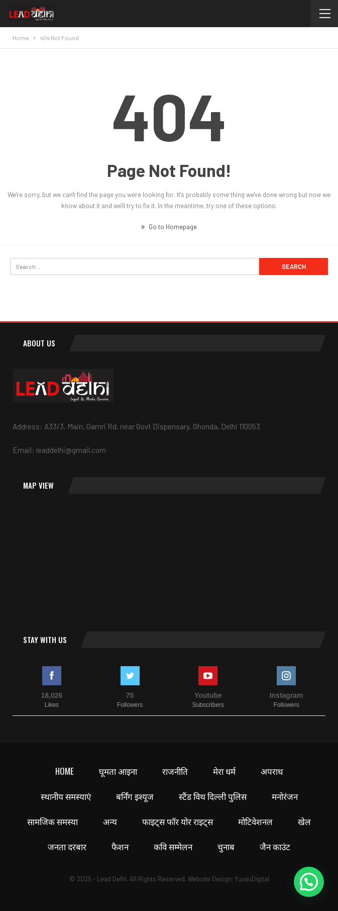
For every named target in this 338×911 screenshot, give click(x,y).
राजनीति (175, 771)
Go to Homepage (169, 227)
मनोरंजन (285, 796)
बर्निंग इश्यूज (135, 796)
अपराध (272, 771)
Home (64, 771)
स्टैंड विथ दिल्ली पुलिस (213, 796)
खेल (304, 821)
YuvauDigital (252, 879)
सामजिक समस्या (52, 821)
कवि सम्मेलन (173, 846)
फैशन (120, 846)
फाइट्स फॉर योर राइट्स (177, 821)
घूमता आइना (118, 771)
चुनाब (226, 846)
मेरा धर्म (224, 771)
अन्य (110, 821)
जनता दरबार (67, 846)
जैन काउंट (275, 846)
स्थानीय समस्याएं (66, 796)
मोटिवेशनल (255, 821)
